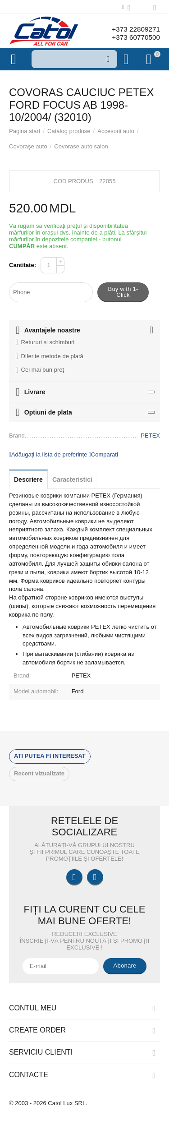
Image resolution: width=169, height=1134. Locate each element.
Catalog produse (69, 131)
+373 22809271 (135, 29)
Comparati (103, 454)
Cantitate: (22, 265)
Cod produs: (74, 181)
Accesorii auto (115, 131)
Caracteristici (72, 479)
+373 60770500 (135, 37)
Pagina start (24, 131)
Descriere (28, 479)
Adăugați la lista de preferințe (48, 454)
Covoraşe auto (28, 146)
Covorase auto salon (81, 146)
